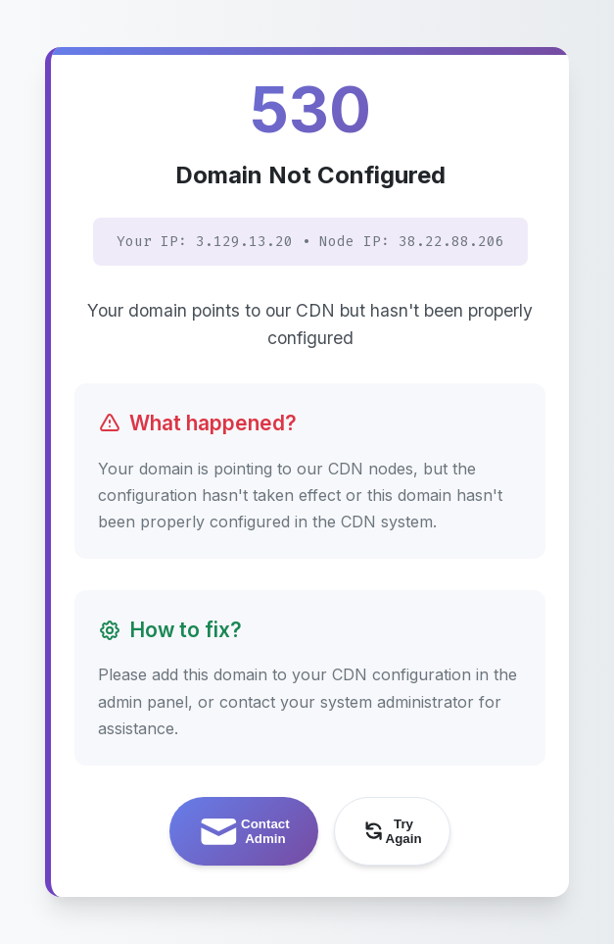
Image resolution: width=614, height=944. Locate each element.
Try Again (391, 831)
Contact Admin (243, 832)
